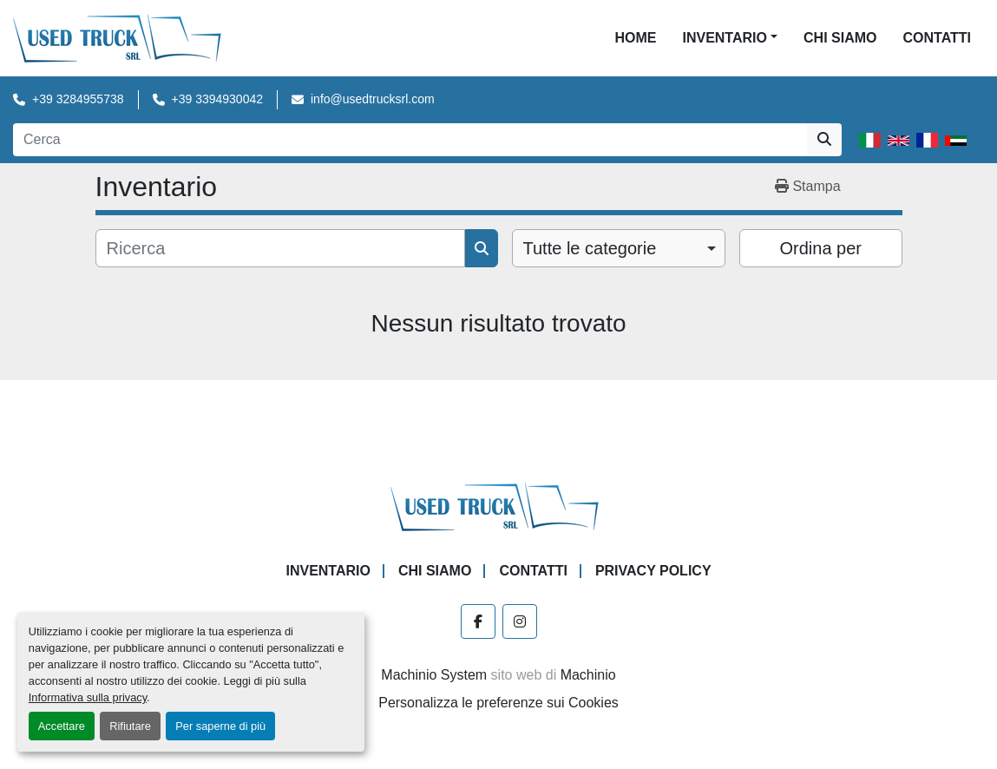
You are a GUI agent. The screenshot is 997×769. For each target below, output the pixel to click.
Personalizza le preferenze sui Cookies (498, 702)
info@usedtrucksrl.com (373, 99)
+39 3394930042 (218, 99)
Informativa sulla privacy (88, 697)
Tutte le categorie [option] (590, 248)
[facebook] (478, 621)
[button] (729, 38)
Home (635, 37)
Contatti (936, 37)
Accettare (61, 726)
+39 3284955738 (78, 99)
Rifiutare (130, 726)
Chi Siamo (840, 37)
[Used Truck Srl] (498, 505)
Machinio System (434, 674)
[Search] (410, 139)
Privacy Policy (653, 570)
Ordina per (821, 248)
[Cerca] (280, 248)
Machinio (588, 674)
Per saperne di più (220, 726)
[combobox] (619, 248)
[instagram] (519, 621)
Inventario (724, 37)
